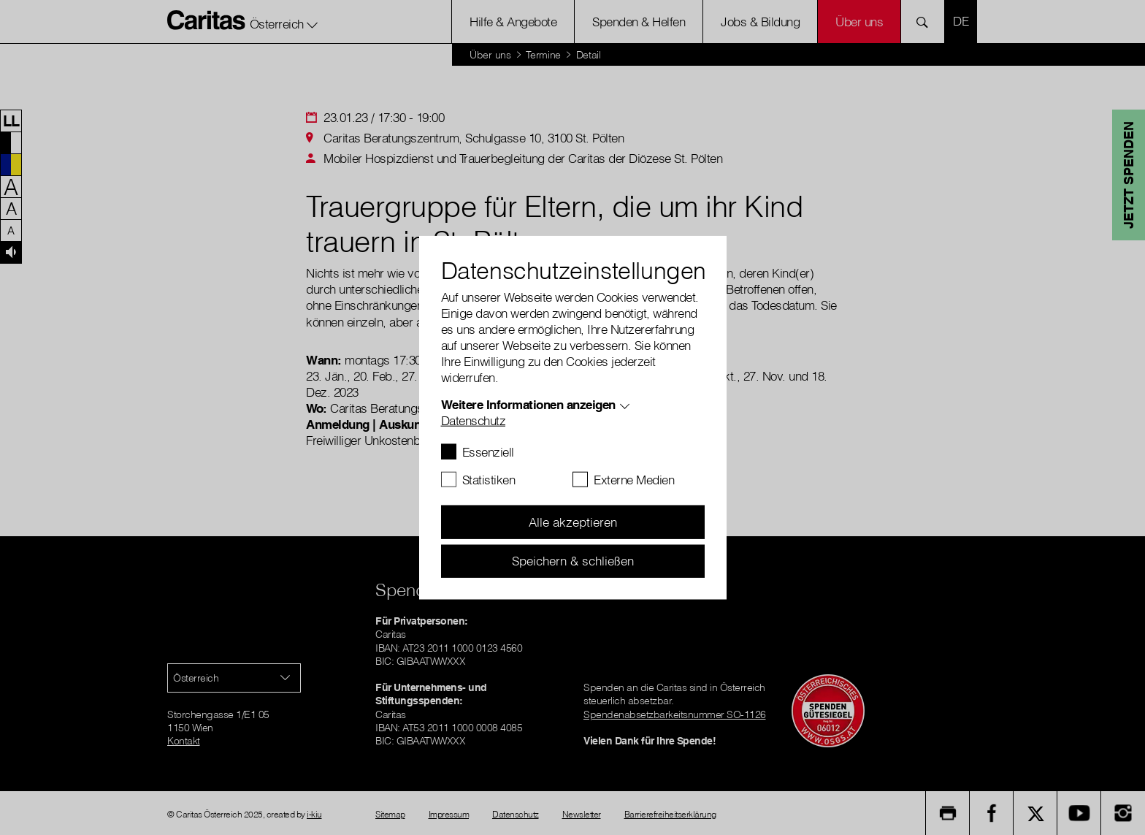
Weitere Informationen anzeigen (528, 404)
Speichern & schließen (573, 560)
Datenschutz (473, 420)
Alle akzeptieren (573, 522)
